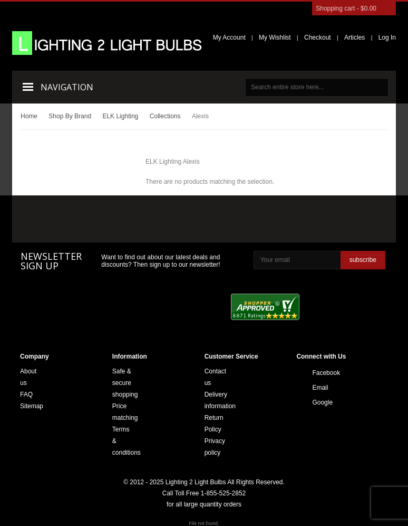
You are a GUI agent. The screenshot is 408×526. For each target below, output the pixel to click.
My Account (229, 37)
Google (315, 402)
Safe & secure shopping (125, 383)
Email (315, 387)
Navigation (67, 87)
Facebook (315, 373)
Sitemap (31, 406)
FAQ (26, 394)
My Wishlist (275, 37)
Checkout (317, 37)
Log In (387, 37)
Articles (354, 37)
